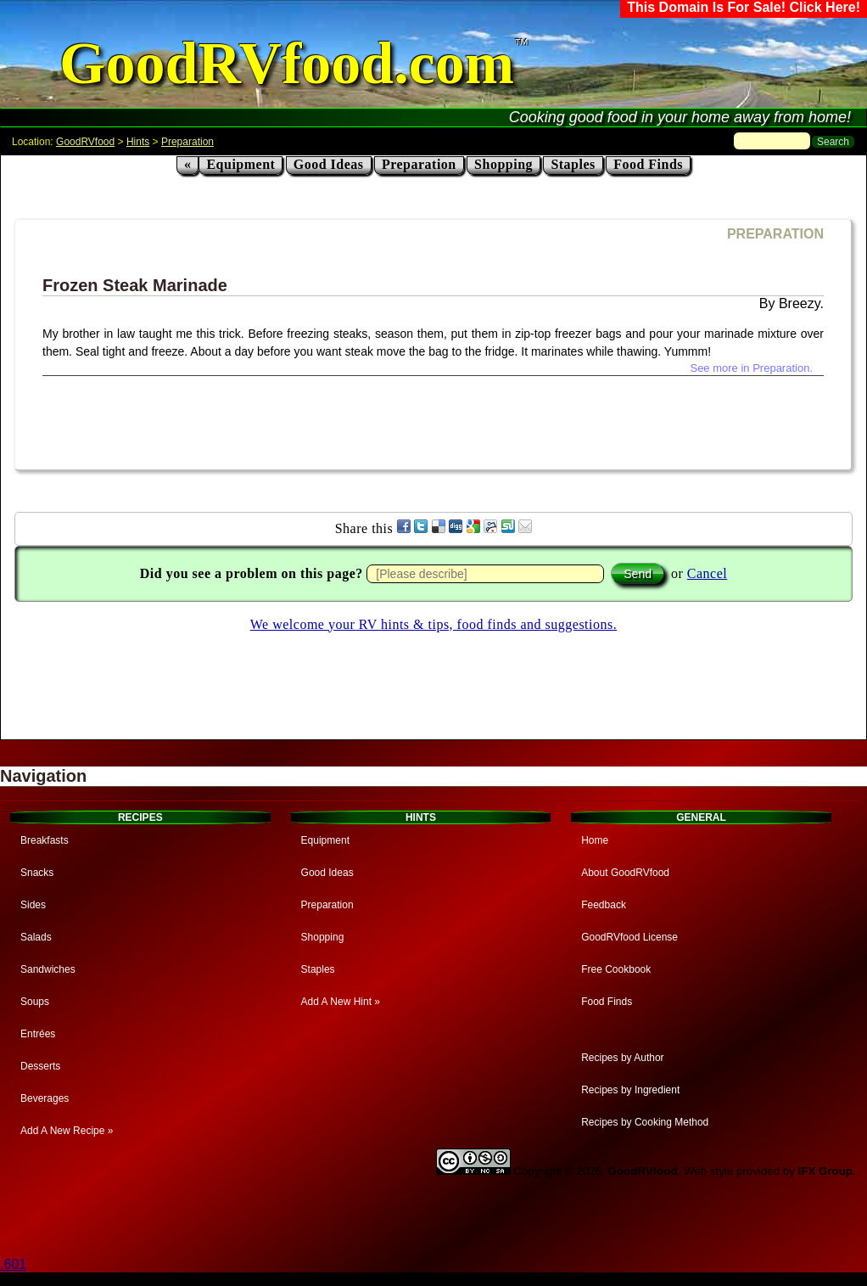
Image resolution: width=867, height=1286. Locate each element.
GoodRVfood (85, 142)
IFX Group (825, 1171)
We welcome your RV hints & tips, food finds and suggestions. (433, 624)
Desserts (40, 1066)
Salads (36, 937)
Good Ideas (329, 164)
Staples (573, 164)
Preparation (187, 142)
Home (594, 840)
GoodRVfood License (629, 937)
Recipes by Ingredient (630, 1090)
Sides (33, 905)
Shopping (503, 164)
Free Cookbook (616, 969)
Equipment (240, 164)
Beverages (44, 1098)
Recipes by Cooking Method (644, 1122)
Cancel (707, 573)
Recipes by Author (622, 1058)
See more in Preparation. (751, 368)
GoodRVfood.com (286, 63)
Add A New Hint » (340, 1002)
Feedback (603, 905)
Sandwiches (48, 969)
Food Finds (648, 164)
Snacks (36, 873)
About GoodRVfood (625, 873)
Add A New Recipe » (66, 1131)
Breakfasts (44, 840)
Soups (34, 1002)
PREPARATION (775, 234)
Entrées (37, 1034)
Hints (137, 142)
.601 (13, 1264)
